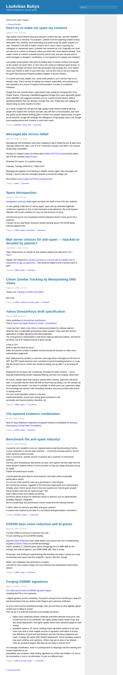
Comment (37, 125)
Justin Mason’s (32, 328)
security (31, 302)
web (29, 125)
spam (24, 125)
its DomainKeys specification (33, 320)
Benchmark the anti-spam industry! (33, 439)
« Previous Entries (13, 24)
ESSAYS (17, 125)
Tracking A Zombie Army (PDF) (30, 292)
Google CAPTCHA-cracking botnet (37, 179)
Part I (70, 252)
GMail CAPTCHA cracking (56, 154)
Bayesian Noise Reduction (17, 541)
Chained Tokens (22, 544)
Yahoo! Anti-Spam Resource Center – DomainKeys (34, 323)
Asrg (12, 298)
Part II (8, 255)
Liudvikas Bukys (22, 6)
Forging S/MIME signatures (27, 581)
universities (30, 230)
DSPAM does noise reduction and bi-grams (39, 524)
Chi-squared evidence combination (33, 414)
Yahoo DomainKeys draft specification (35, 311)
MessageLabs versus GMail (27, 134)
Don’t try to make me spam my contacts (36, 28)
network (24, 302)
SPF (16, 345)
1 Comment (32, 405)
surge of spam (31, 156)
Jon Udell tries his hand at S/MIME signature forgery (28, 590)
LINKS (17, 230)
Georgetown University (16, 201)
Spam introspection (21, 192)
